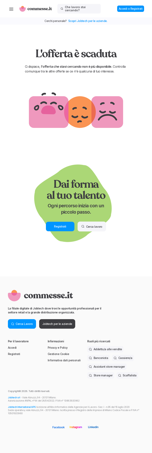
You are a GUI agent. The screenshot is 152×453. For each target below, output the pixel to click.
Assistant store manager (107, 366)
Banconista (98, 358)
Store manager (100, 375)
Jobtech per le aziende (57, 323)
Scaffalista (127, 375)
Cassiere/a (123, 358)
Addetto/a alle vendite (105, 349)
